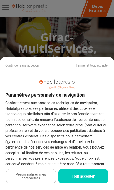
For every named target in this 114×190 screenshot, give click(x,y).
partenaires (48, 108)
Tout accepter (83, 176)
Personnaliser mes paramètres (31, 176)
